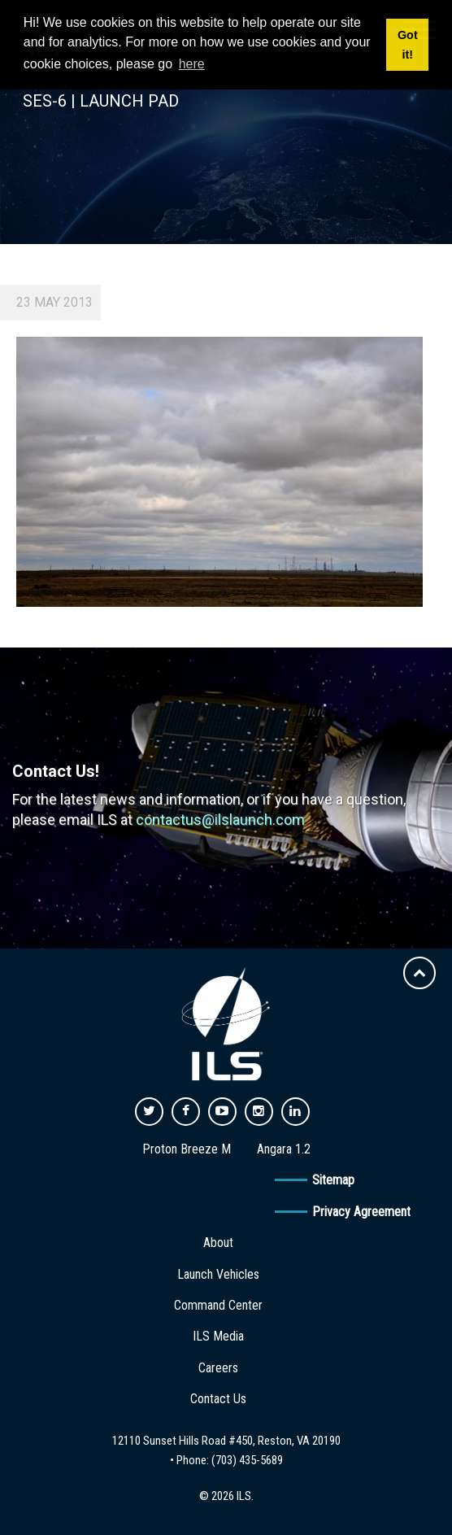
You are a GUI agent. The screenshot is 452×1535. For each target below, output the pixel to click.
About (218, 1242)
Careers (218, 1368)
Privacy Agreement (361, 1211)
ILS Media (218, 1336)
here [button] (192, 64)
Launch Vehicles (218, 1274)
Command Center (218, 1305)
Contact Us (218, 1398)
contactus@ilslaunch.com (220, 819)
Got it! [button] (408, 44)
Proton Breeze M (186, 1149)
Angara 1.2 (284, 1149)
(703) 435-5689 (247, 1460)
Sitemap (333, 1180)
